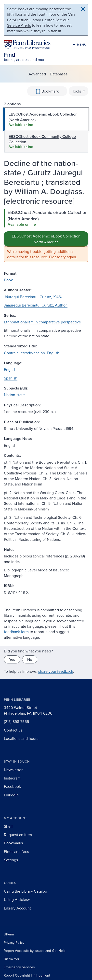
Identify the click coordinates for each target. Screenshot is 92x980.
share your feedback (55, 671)
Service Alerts (19, 25)
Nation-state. (15, 394)
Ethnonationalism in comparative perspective (42, 322)
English (10, 369)
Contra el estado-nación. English (31, 352)
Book (8, 280)
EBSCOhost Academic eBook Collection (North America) (46, 239)
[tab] (46, 119)
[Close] (83, 9)
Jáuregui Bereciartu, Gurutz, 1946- (33, 296)
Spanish (10, 378)
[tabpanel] (46, 235)
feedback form (16, 631)
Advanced (37, 74)
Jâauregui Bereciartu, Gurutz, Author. (35, 305)
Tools (77, 91)
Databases (58, 74)
